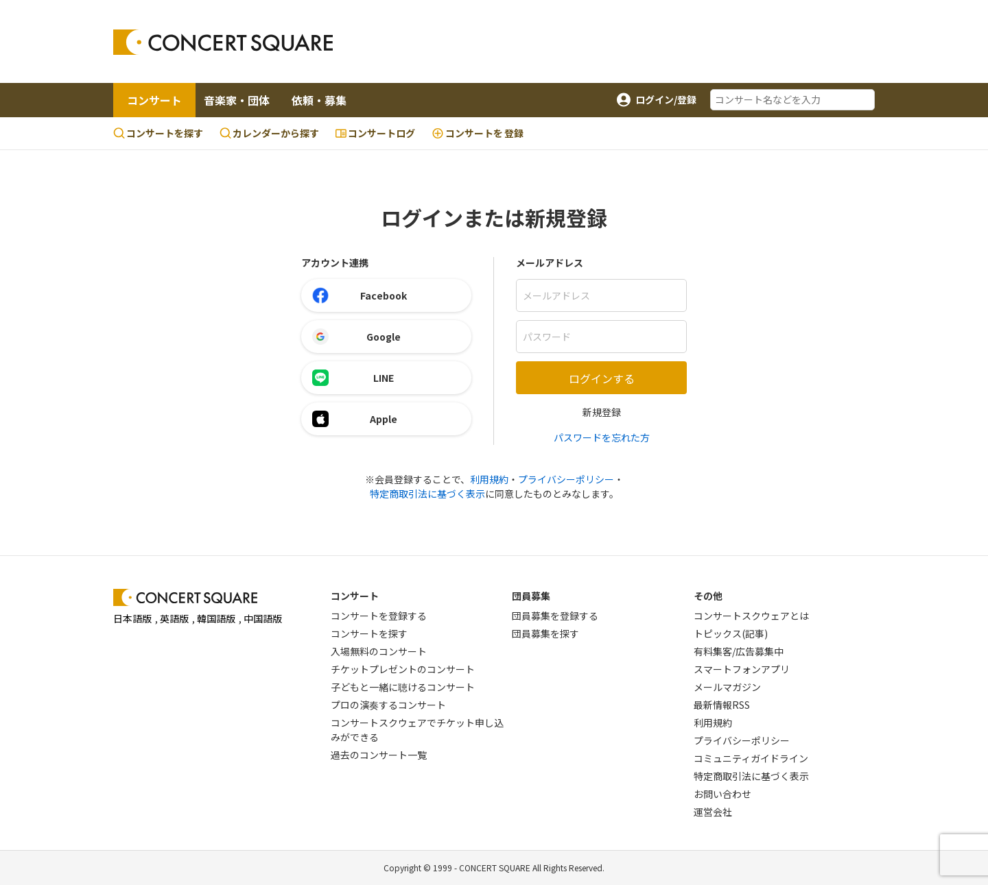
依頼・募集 (319, 100)
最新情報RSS (722, 705)
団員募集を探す (545, 633)
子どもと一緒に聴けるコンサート (403, 687)
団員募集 (531, 596)
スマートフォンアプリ (742, 669)
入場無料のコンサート (379, 651)
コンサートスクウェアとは (751, 615)
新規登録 (602, 412)
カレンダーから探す (269, 133)
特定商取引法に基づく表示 (427, 493)
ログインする (602, 378)
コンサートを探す (158, 133)
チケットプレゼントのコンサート (403, 669)
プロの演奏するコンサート (388, 705)
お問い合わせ (722, 794)
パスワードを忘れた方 (602, 437)
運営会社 (713, 812)
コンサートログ (375, 133)
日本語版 (132, 618)
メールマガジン (727, 687)
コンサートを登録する (379, 615)
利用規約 (489, 479)
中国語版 (263, 618)
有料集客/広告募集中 (739, 651)
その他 (708, 596)
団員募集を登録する (555, 615)
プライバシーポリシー (566, 479)
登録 (478, 133)
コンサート (154, 100)
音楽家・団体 (237, 100)
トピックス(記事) (731, 633)
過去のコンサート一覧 (379, 755)
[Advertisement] (604, 42)
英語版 (174, 618)
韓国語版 (216, 618)
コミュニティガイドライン (751, 758)
